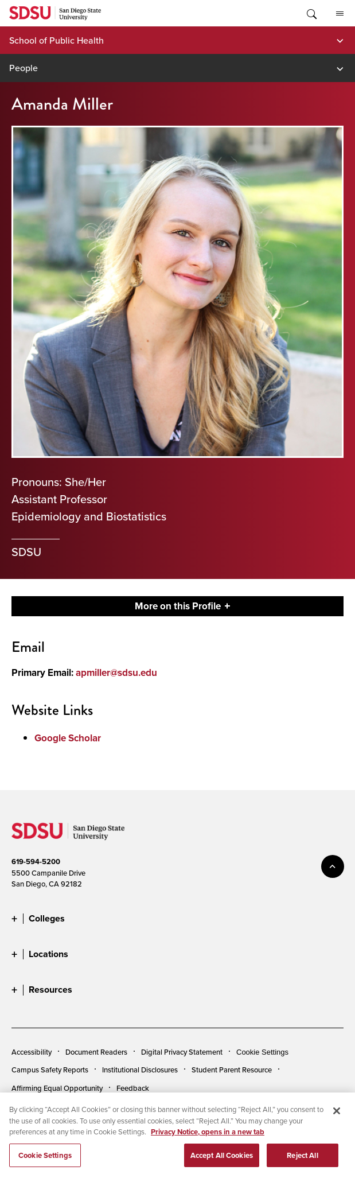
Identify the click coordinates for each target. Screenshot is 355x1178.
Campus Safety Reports (49, 1069)
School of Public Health (56, 40)
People (23, 67)
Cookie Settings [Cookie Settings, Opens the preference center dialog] (45, 1160)
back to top (332, 866)
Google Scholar (67, 738)
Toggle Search (311, 13)
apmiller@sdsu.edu (116, 673)
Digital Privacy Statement (182, 1052)
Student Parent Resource (232, 1069)
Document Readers (96, 1052)
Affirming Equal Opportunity (57, 1088)
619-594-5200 (35, 861)
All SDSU (340, 13)
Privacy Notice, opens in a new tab (207, 1137)
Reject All (302, 1160)
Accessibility (31, 1052)
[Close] (336, 1116)
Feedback (132, 1088)
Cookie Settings (262, 1052)
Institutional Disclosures (140, 1069)
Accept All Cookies (221, 1160)
